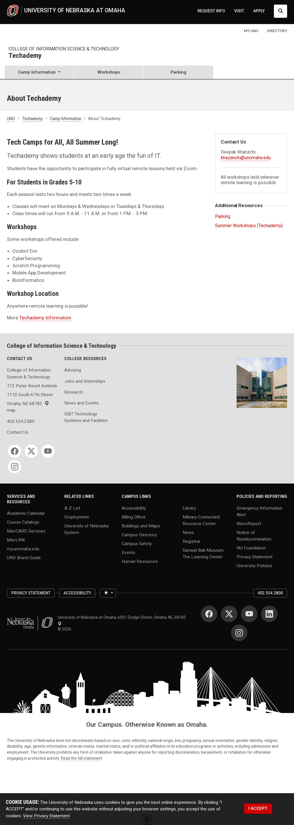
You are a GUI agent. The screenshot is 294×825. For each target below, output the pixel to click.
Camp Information (65, 118)
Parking (178, 72)
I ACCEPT (258, 808)
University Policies (254, 565)
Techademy (25, 56)
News (188, 532)
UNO (11, 118)
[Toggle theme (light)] (108, 593)
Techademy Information (45, 318)
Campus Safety (137, 543)
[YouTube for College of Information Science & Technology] (48, 451)
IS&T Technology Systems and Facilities (86, 417)
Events (128, 552)
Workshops (108, 72)
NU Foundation (251, 548)
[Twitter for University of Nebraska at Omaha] (229, 614)
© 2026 (65, 629)
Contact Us (17, 432)
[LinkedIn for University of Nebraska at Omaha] (269, 614)
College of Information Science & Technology (64, 49)
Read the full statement (81, 758)
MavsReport (249, 523)
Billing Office (134, 516)
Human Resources (140, 561)
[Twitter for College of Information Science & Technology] (31, 451)
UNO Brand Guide (24, 557)
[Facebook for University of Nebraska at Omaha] (209, 614)
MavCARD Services (26, 531)
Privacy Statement (254, 556)
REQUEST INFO (211, 11)
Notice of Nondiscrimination (254, 536)
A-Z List (72, 507)
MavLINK (16, 540)
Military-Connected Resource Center (201, 520)
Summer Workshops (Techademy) (249, 225)
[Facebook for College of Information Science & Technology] (14, 451)
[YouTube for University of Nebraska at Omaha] (249, 614)
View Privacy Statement (46, 815)
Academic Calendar (26, 513)
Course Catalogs (23, 522)
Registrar (191, 541)
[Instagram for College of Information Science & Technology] (14, 466)
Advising (72, 370)
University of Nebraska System (86, 529)
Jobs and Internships (84, 381)
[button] (39, 73)
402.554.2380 (20, 421)
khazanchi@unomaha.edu (246, 157)
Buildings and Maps (141, 525)
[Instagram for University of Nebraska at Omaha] (239, 632)
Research (73, 392)
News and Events (81, 403)
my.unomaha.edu (23, 548)
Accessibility (134, 507)
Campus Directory (139, 534)
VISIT (239, 11)
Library (189, 507)
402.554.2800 (270, 593)
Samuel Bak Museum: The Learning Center (204, 553)
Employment (76, 516)
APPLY (259, 11)
